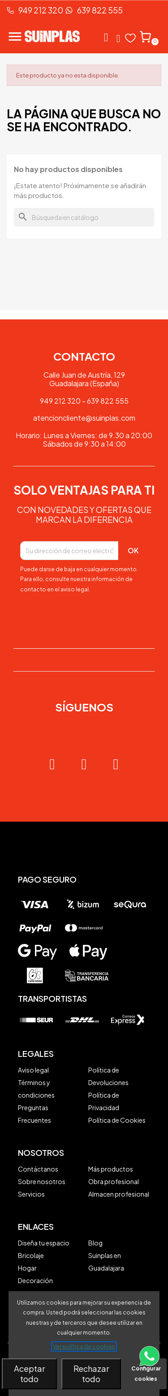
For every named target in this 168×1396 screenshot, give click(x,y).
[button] (106, 37)
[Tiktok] (116, 764)
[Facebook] (84, 764)
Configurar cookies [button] (146, 1373)
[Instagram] (52, 764)
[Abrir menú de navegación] (17, 36)
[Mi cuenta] (118, 38)
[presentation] (72, 615)
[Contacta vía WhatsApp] (149, 1366)
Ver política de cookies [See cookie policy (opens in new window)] (84, 1346)
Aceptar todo (29, 1373)
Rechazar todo (91, 1373)
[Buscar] (84, 217)
